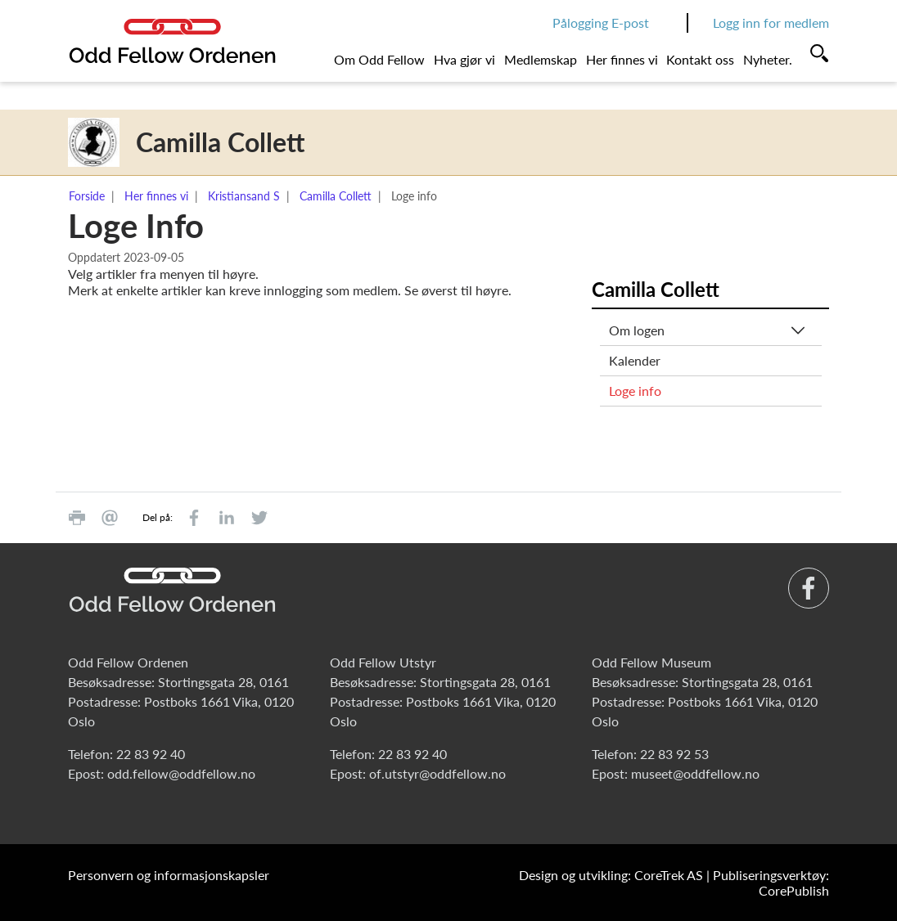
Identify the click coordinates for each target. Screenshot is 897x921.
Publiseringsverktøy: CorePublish (771, 882)
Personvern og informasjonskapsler (168, 875)
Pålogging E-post (600, 22)
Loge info (635, 390)
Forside (87, 196)
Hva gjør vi (464, 59)
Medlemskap (540, 59)
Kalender (634, 360)
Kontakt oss (700, 59)
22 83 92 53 (674, 754)
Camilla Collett (336, 196)
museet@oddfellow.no (695, 773)
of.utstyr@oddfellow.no (437, 773)
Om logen (637, 330)
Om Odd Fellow (379, 59)
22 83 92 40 (150, 754)
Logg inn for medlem (771, 22)
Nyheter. (767, 59)
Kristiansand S (244, 196)
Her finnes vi (622, 59)
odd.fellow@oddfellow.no (181, 773)
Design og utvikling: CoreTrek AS (611, 875)
